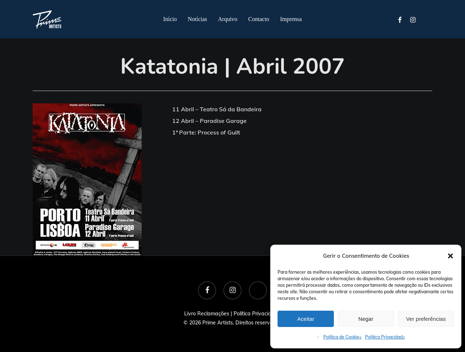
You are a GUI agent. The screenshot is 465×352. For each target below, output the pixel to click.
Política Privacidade (257, 313)
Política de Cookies (342, 337)
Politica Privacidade (385, 337)
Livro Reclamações (206, 313)
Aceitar (305, 319)
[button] (450, 256)
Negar (366, 319)
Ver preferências (426, 319)
